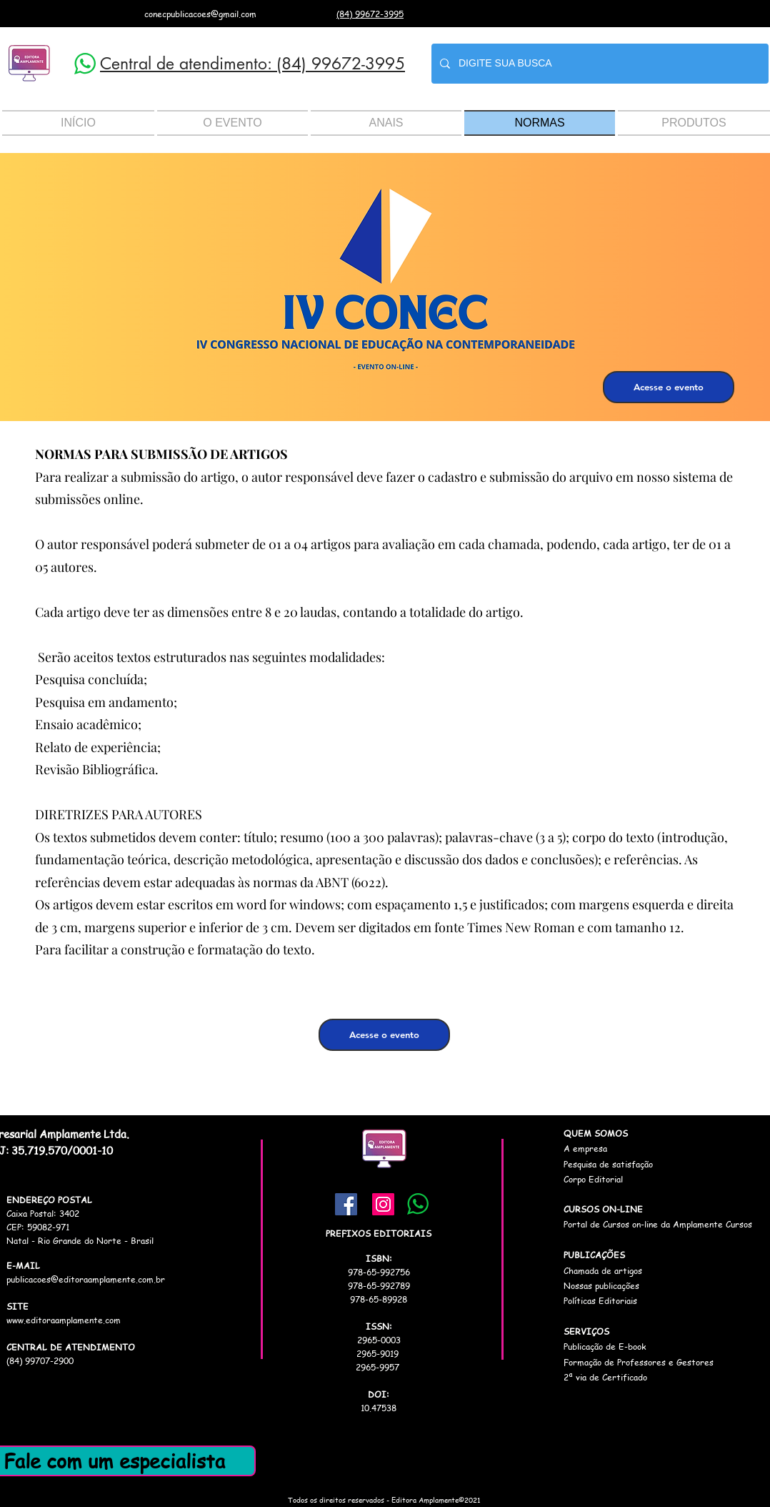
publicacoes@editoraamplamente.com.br (85, 1279)
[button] (232, 123)
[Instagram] (383, 1204)
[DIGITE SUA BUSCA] (599, 64)
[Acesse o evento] (668, 387)
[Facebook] (346, 1204)
